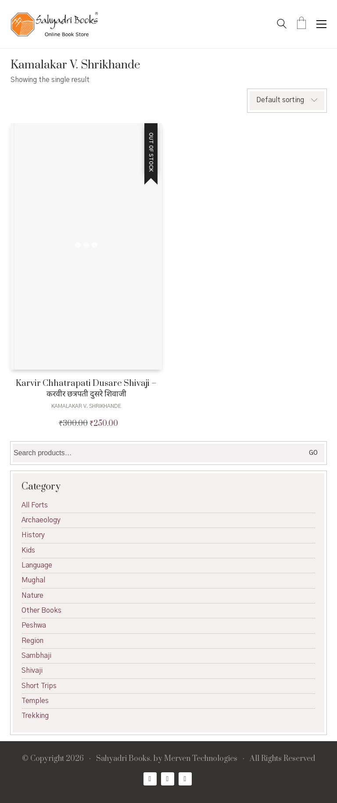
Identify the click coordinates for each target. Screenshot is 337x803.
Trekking (35, 715)
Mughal (33, 580)
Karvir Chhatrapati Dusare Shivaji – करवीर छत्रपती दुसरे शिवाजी (86, 388)
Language (37, 565)
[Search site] (282, 25)
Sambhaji (36, 655)
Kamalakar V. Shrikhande (86, 406)
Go (313, 453)
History (33, 535)
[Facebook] (150, 778)
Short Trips (39, 685)
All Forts (35, 505)
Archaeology (41, 520)
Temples (35, 700)
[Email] (185, 778)
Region (32, 640)
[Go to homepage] (54, 24)
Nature (32, 595)
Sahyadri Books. (124, 759)
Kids (28, 550)
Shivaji (32, 670)
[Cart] (301, 24)
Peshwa (34, 625)
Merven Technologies (200, 759)
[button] (321, 24)
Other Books (41, 610)
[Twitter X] (167, 778)
